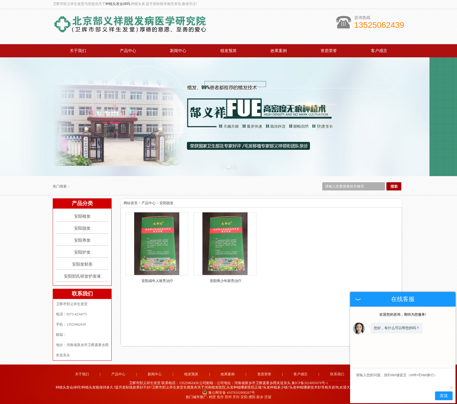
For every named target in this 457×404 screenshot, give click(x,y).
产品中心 (128, 51)
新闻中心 (178, 51)
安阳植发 (82, 216)
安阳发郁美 (82, 264)
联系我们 (337, 374)
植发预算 (228, 51)
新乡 (259, 397)
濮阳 (251, 397)
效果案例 (278, 51)
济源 (267, 397)
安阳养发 (82, 240)
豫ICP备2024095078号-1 (309, 383)
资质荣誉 (328, 51)
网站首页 (131, 203)
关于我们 (78, 51)
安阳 (244, 397)
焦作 (220, 397)
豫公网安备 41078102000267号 (228, 393)
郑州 (228, 397)
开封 (236, 397)
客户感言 (379, 51)
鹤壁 (212, 397)
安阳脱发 (82, 228)
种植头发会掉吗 (117, 4)
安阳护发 (82, 252)
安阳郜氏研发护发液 (82, 276)
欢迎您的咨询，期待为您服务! (402, 314)
